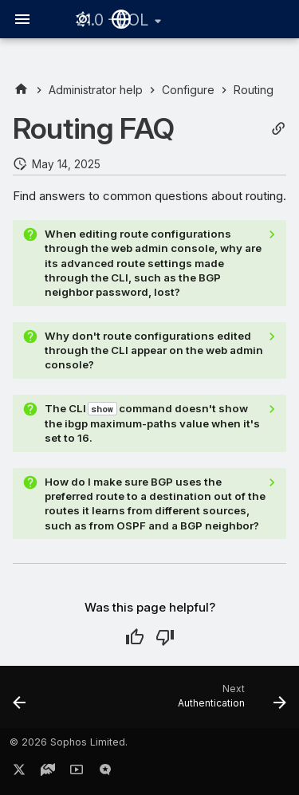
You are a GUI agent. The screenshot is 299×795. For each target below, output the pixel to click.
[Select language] (121, 19)
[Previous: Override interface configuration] (20, 702)
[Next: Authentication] (229, 702)
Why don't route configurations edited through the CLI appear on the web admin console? (154, 350)
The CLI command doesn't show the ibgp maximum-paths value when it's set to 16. (152, 423)
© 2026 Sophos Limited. (69, 742)
